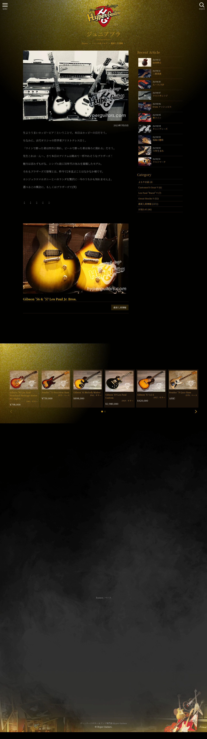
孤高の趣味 (158, 139)
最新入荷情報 (119, 307)
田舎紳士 (157, 62)
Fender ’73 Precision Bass (55, 392)
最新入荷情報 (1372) (148, 203)
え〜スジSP (158, 84)
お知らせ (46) (145, 209)
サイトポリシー (103, 645)
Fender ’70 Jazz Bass (180, 392)
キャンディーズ (160, 128)
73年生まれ (158, 150)
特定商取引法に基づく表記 (103, 650)
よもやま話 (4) (145, 181)
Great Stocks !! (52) (148, 198)
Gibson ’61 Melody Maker (86, 392)
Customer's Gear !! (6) (150, 187)
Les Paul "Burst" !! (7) (149, 192)
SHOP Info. (103, 511)
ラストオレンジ (160, 95)
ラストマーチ (159, 161)
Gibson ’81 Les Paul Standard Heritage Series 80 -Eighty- (23, 395)
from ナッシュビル (162, 106)
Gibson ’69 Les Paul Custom (115, 396)
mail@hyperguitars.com (107, 503)
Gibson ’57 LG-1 (145, 394)
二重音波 (157, 73)
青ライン (157, 117)
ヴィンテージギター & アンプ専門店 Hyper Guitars (103, 723)
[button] (102, 411)
